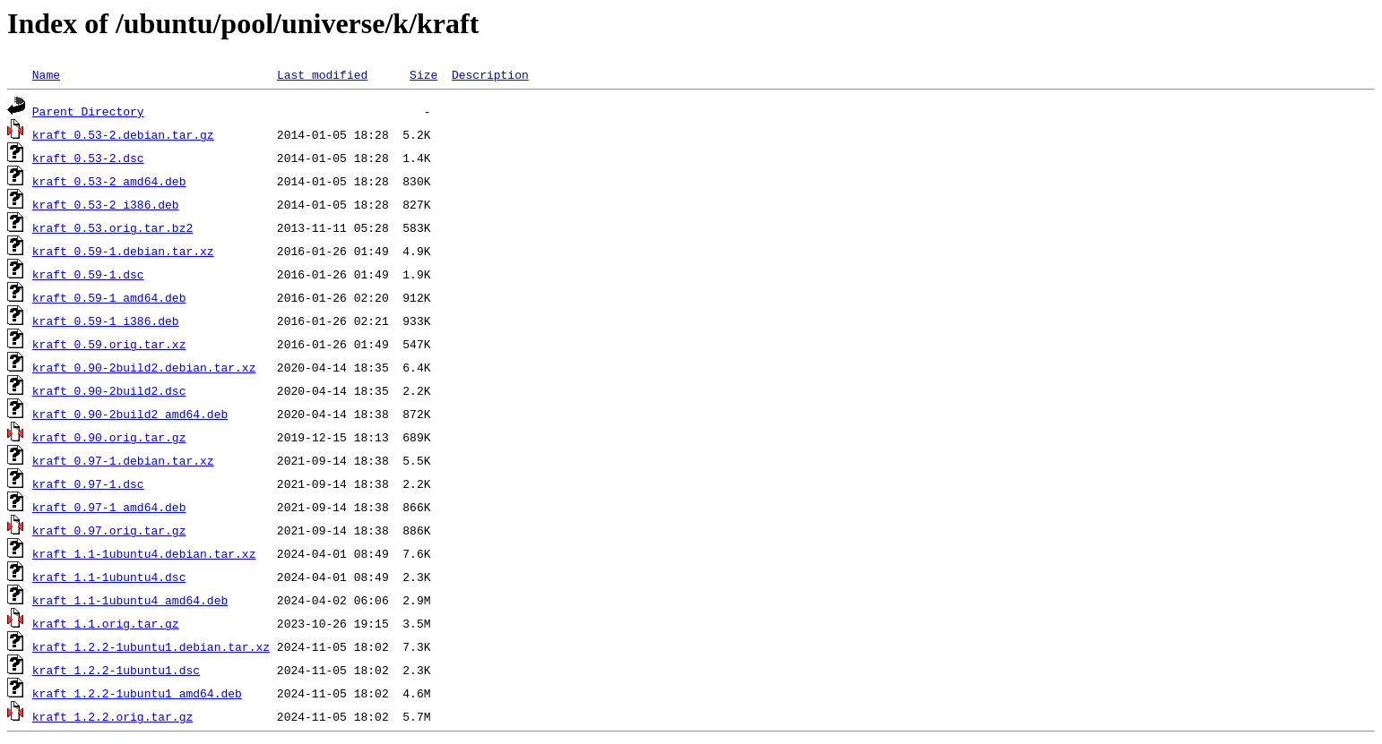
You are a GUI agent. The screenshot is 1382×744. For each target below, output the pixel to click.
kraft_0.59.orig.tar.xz (109, 344)
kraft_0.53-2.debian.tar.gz (123, 134)
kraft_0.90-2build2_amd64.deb (130, 414)
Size (423, 74)
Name (46, 74)
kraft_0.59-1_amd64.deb (109, 297)
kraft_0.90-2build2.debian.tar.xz (144, 367)
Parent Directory (88, 111)
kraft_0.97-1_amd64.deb (109, 507)
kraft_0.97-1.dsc (88, 483)
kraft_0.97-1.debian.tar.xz (123, 460)
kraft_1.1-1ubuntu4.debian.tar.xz (144, 553)
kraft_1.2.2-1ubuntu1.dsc (116, 670)
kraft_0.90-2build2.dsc (109, 390)
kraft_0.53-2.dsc (88, 158)
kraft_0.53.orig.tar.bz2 (112, 227)
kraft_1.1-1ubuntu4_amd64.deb (130, 600)
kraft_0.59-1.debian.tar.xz (123, 251)
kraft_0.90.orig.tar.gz (109, 437)
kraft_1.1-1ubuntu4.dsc (109, 577)
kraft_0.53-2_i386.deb (105, 204)
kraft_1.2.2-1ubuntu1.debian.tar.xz (151, 646)
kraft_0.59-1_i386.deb (105, 320)
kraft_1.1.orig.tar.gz (105, 623)
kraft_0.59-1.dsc (88, 274)
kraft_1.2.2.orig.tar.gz (112, 716)
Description (490, 74)
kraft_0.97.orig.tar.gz (109, 530)
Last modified (322, 74)
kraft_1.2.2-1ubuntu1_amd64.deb (137, 693)
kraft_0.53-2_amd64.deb (109, 181)
